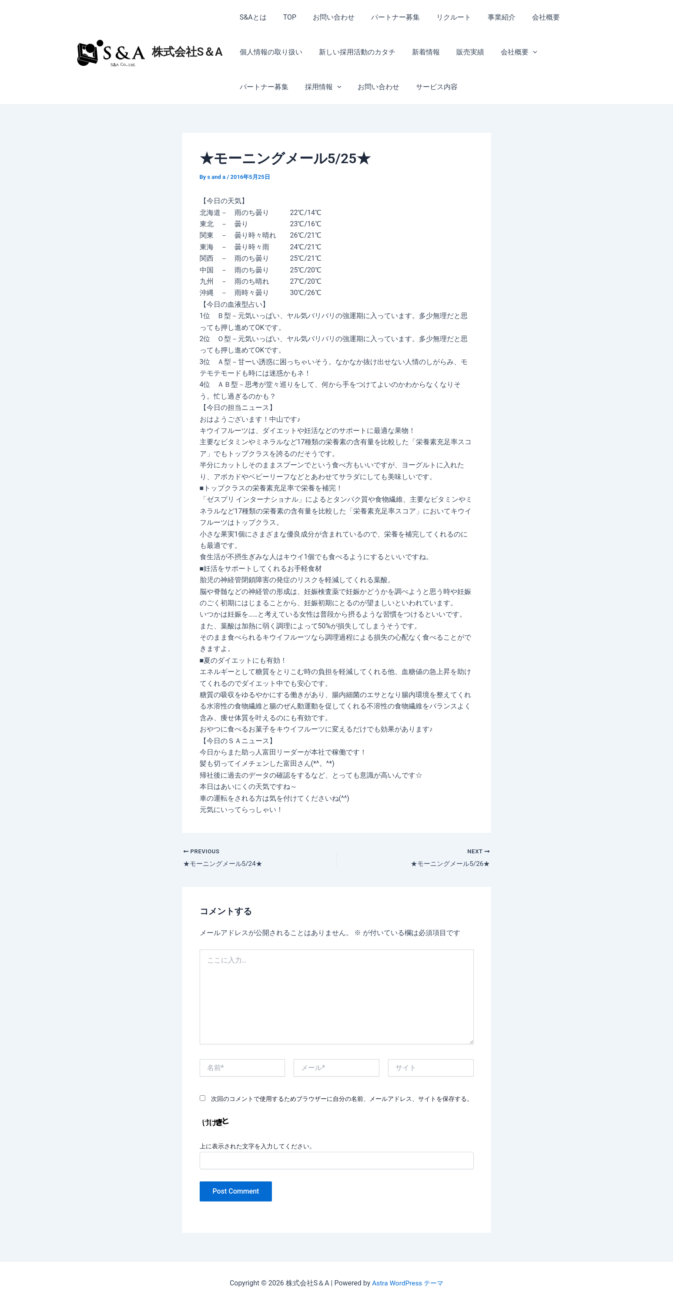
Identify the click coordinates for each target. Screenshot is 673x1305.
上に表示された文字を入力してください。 (257, 1146)
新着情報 (419, 52)
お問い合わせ (327, 17)
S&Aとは (251, 17)
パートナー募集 (386, 17)
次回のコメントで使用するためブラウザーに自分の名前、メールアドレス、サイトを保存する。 (342, 1099)
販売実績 (461, 52)
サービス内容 (365, 87)
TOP (285, 17)
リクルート (442, 17)
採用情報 (256, 87)
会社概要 (529, 17)
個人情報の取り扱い (269, 52)
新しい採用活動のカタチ (353, 52)
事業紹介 (487, 17)
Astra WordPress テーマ (407, 1283)
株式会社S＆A (187, 51)
